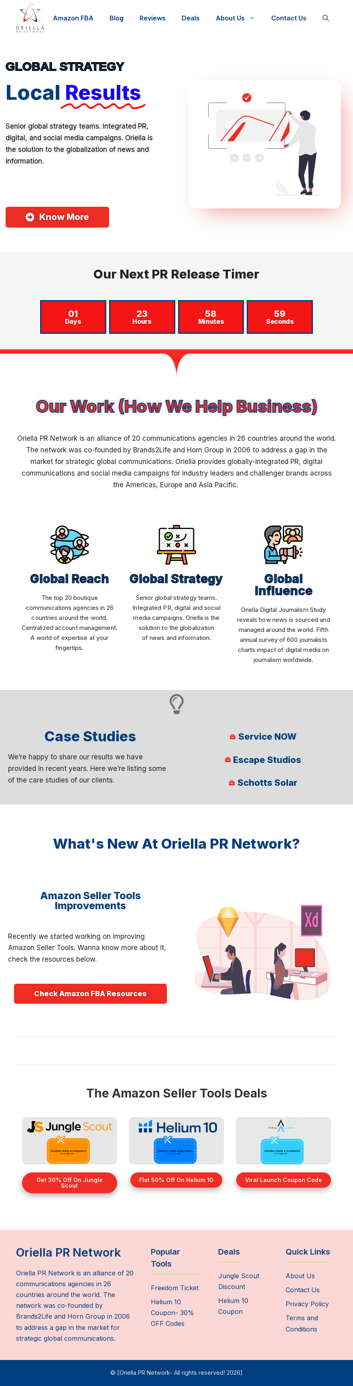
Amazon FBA (73, 18)
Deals (191, 18)
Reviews (153, 18)
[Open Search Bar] (325, 18)
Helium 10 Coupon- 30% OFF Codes (172, 1312)
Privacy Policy (307, 1304)
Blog (117, 18)
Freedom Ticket (175, 1288)
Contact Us (288, 18)
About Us (239, 18)
